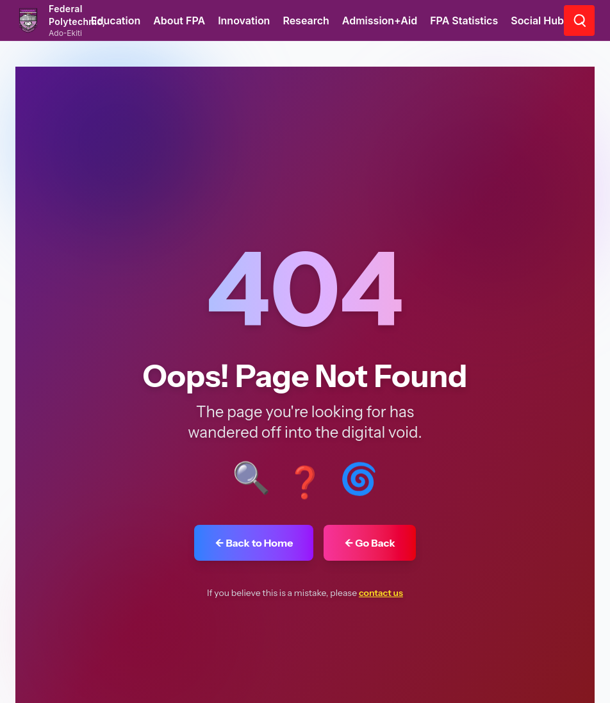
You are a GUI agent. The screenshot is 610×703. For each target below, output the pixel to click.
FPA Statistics (464, 20)
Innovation (244, 20)
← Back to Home (254, 542)
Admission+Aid (379, 20)
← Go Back (369, 542)
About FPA (179, 20)
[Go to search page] (579, 20)
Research (306, 20)
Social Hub (537, 20)
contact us (381, 593)
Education (116, 20)
